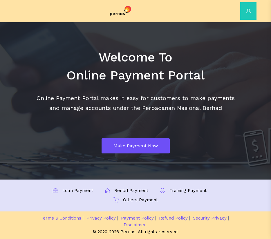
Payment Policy (137, 218)
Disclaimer (135, 224)
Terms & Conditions (61, 218)
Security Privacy (210, 218)
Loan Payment (77, 190)
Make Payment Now (135, 146)
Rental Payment (131, 190)
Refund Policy (173, 218)
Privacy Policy (101, 218)
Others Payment (140, 199)
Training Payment (188, 190)
